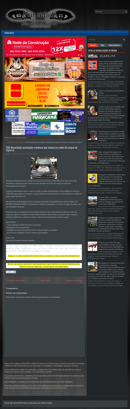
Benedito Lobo (35, 403)
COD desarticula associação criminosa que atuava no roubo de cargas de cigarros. (41, 148)
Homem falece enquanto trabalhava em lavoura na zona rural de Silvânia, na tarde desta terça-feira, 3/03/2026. (111, 200)
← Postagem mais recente (15, 280)
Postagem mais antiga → (74, 280)
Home (9, 142)
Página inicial (9, 33)
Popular (93, 45)
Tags (102, 45)
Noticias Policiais (18, 142)
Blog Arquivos (114, 45)
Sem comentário (32, 154)
